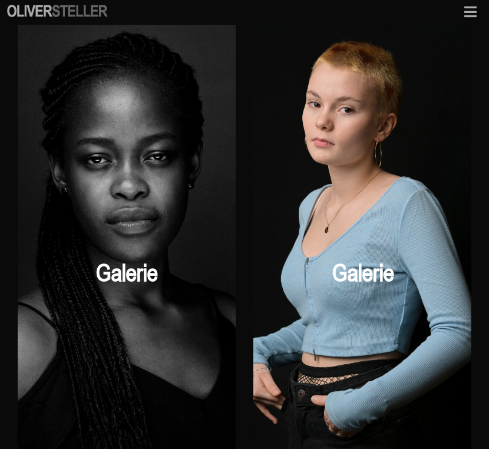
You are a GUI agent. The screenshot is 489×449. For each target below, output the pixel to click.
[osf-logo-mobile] (57, 8)
